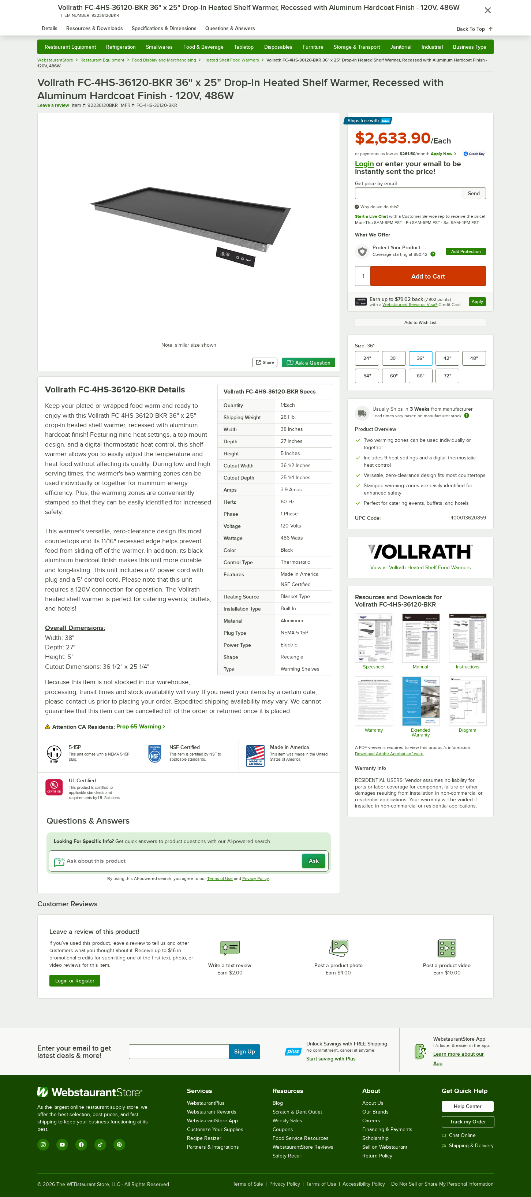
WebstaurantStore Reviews (303, 1147)
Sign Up (244, 1051)
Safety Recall (287, 1156)
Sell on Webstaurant (384, 1147)
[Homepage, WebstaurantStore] (98, 25)
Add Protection (466, 251)
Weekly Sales (287, 1120)
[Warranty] (373, 706)
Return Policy (377, 1156)
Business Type (469, 47)
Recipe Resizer (204, 1138)
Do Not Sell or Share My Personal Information (442, 1184)
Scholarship (375, 1138)
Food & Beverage (203, 47)
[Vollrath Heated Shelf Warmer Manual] (420, 641)
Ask (314, 861)
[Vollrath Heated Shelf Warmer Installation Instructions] (467, 641)
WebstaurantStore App (212, 1120)
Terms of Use (220, 878)
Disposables (278, 47)
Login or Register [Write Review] (74, 981)
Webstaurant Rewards (211, 1112)
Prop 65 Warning (138, 726)
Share (264, 362)
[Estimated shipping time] (466, 415)
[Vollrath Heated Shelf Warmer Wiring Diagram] (467, 706)
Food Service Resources (301, 1138)
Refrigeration (121, 47)
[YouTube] (62, 1145)
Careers (371, 1120)
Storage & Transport (357, 47)
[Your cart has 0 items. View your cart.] (482, 25)
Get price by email (376, 183)
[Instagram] (43, 1145)
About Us (373, 1103)
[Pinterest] (119, 1145)
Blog (278, 1103)
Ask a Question (308, 362)
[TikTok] (100, 1145)
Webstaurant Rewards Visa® (409, 304)
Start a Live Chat (371, 216)
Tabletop (244, 47)
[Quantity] (363, 276)
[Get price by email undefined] (408, 193)
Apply (479, 302)
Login (364, 163)
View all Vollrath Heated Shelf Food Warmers (420, 567)
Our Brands (375, 1112)
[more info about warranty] (433, 254)
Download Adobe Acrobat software (389, 753)
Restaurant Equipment (70, 47)
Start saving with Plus (331, 1059)
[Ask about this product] (189, 861)
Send (474, 193)
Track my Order (468, 1122)
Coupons (283, 1129)
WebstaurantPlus (206, 1103)
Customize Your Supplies (215, 1129)
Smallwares (159, 47)
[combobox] (256, 25)
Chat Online (459, 1135)
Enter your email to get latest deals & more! (74, 1051)
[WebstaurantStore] (97, 1092)
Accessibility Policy (364, 1184)
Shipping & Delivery (468, 1145)
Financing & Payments (387, 1129)
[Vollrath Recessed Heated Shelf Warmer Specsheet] (373, 641)
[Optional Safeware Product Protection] (420, 706)
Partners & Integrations (213, 1147)
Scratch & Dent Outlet (297, 1112)
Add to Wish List (420, 322)
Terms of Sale (248, 1184)
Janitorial (400, 47)
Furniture (313, 47)
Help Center (468, 1106)
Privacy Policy (255, 878)
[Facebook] (81, 1145)
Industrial (432, 47)
